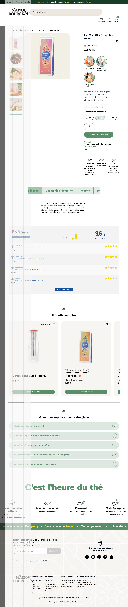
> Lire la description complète (95, 112)
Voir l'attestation (21, 241)
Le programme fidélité (52, 591)
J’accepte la (31, 565)
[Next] (65, 78)
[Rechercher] (66, 12)
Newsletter (48, 595)
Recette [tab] (85, 195)
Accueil (12, 35)
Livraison (64, 589)
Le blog (47, 587)
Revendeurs (48, 593)
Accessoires (35, 595)
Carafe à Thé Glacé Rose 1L (29, 380)
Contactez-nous (50, 589)
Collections (35, 591)
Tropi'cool (71, 380)
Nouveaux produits (37, 585)
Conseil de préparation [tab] (59, 195)
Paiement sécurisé (67, 591)
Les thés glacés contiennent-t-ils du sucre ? (35, 469)
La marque (48, 585)
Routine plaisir (36, 593)
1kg (112, 122)
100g (100, 122)
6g (88, 122)
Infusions (34, 589)
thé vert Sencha (69, 210)
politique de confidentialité (36, 565)
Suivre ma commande (68, 585)
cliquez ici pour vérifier (82, 602)
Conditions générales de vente (86, 589)
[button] (64, 430)
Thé (33, 587)
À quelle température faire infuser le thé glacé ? (37, 440)
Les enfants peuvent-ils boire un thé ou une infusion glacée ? (43, 459)
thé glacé (72, 212)
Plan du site (80, 591)
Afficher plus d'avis (64, 294)
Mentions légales (82, 585)
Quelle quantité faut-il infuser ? (29, 430)
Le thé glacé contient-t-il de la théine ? (33, 450)
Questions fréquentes (67, 587)
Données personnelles (84, 587)
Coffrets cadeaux (37, 597)
